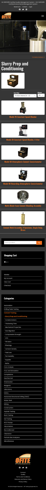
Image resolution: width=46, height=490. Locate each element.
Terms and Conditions (23, 477)
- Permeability (9, 356)
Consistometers (37, 57)
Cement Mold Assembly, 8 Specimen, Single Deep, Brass (23, 228)
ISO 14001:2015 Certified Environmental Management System (26, 3)
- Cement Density (10, 349)
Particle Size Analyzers (12, 437)
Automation (8, 305)
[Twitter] (23, 9)
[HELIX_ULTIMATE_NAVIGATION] (42, 16)
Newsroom (17, 7)
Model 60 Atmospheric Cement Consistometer (23, 161)
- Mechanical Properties (12, 327)
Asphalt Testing (9, 411)
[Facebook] (20, 9)
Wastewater (8, 382)
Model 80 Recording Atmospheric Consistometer (23, 183)
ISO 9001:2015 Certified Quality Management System (18, 2)
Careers (24, 7)
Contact (23, 472)
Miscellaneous (9, 441)
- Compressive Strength (12, 334)
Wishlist (6, 275)
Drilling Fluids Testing (11, 309)
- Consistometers (10, 320)
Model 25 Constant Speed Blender (23, 116)
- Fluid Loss (8, 352)
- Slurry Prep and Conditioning (15, 316)
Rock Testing (8, 415)
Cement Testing (10, 313)
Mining (6, 404)
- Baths (6, 363)
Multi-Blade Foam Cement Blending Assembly (23, 205)
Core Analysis (8, 367)
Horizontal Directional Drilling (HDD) (16, 397)
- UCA (6, 338)
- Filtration (7, 342)
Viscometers (8, 426)
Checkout (7, 285)
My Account (8, 278)
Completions (8, 374)
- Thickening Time (10, 324)
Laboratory (8, 389)
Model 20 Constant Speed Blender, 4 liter (23, 139)
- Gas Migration (9, 331)
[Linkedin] (26, 9)
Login (30, 7)
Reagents (7, 386)
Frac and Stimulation (11, 371)
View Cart (7, 282)
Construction (8, 408)
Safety (6, 393)
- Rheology (8, 345)
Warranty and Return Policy (23, 479)
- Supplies (7, 360)
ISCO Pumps (8, 423)
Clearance (7, 434)
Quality (23, 474)
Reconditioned (9, 430)
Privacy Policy (23, 482)
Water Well (8, 400)
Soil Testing (8, 419)
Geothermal (8, 378)
